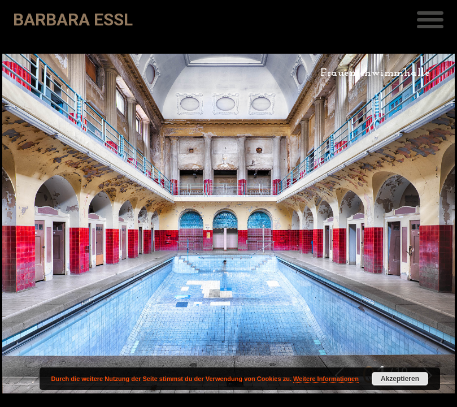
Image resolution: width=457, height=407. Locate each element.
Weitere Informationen (326, 378)
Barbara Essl (73, 19)
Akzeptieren (400, 379)
